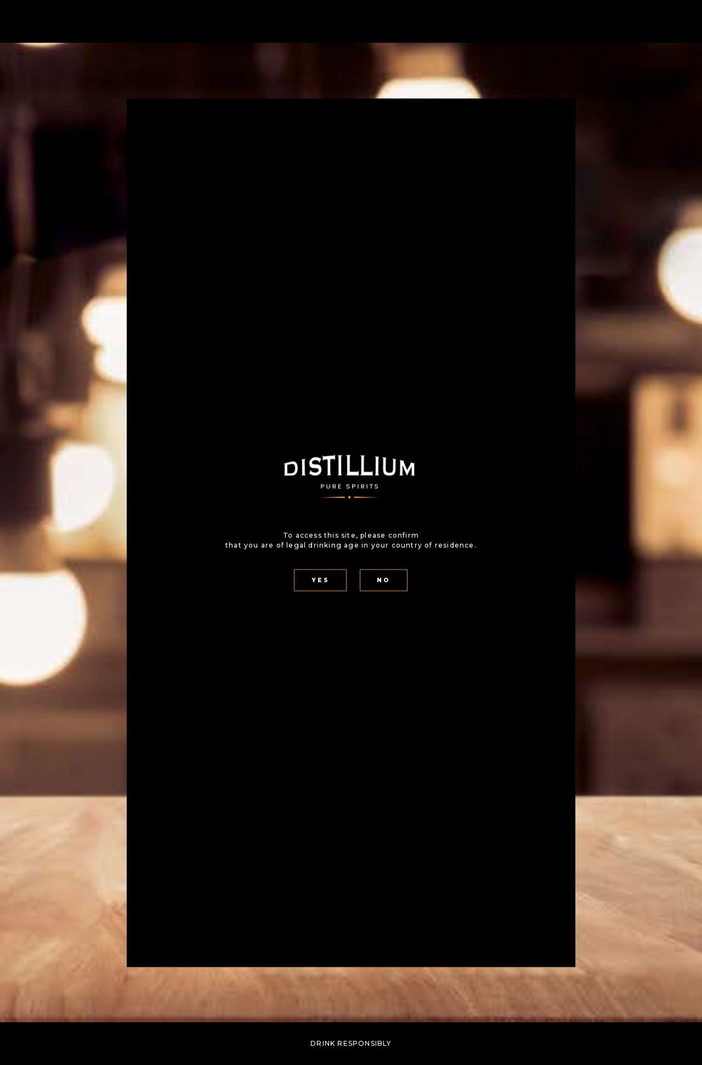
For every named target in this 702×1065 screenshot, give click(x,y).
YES (321, 580)
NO (383, 580)
